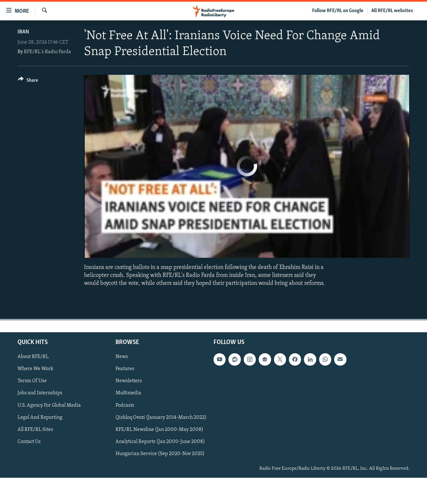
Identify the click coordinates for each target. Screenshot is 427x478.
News (122, 357)
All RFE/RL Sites (35, 429)
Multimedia (128, 393)
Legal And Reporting (40, 417)
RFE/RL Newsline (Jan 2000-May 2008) (159, 429)
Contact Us (29, 441)
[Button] (28, 81)
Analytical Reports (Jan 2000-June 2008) (160, 441)
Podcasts (125, 405)
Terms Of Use (32, 381)
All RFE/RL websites (392, 10)
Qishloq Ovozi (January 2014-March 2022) (161, 417)
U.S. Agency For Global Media (49, 405)
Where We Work (35, 369)
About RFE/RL (33, 357)
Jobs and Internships (40, 393)
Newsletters (129, 381)
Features (125, 369)
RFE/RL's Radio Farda (47, 51)
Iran (23, 32)
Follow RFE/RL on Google (337, 10)
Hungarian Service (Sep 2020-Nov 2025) (160, 453)
